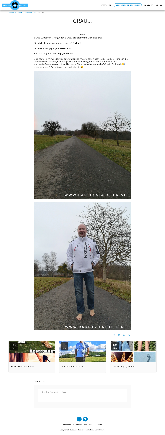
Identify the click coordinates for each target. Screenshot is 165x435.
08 (14, 345)
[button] (157, 5)
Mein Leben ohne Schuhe (28, 12)
